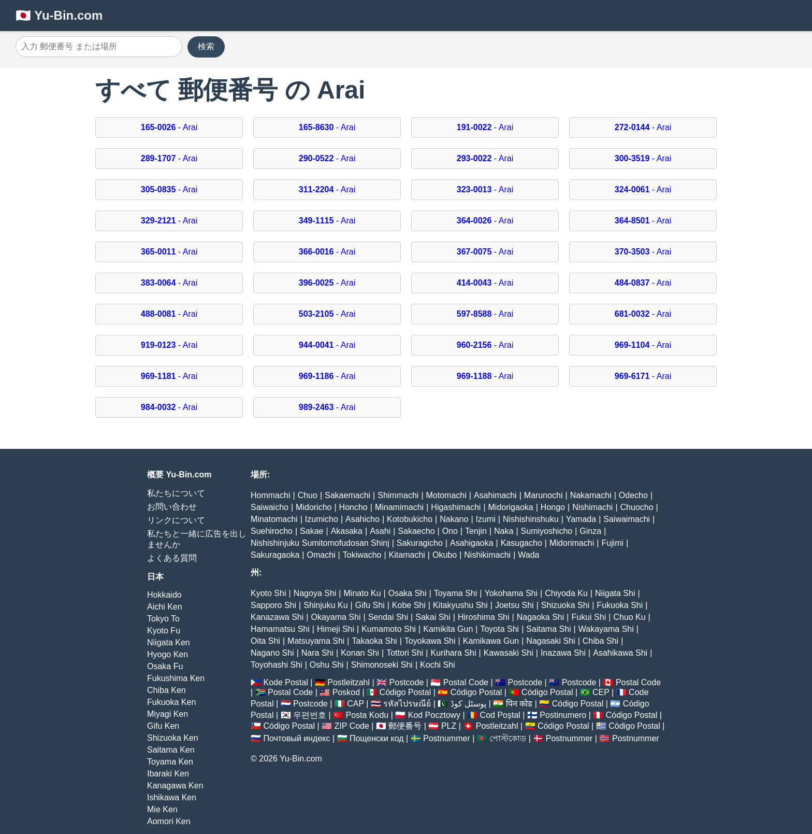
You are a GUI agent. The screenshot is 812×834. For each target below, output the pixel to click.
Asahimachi (495, 495)
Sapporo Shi (273, 605)
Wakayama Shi (606, 629)
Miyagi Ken (167, 714)
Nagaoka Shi (540, 617)
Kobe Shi (409, 605)
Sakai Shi (433, 617)
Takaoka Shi (374, 641)
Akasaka (347, 531)
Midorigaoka (510, 507)
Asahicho (362, 519)
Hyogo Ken (167, 654)
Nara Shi (317, 652)
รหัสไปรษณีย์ (407, 703)
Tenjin (476, 531)
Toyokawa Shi (430, 641)
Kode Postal (285, 682)
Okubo (444, 554)
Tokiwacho (362, 554)
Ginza (590, 531)
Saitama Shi (548, 629)
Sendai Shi (388, 617)
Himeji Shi (335, 629)
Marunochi (543, 495)
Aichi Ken (164, 606)
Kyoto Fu (163, 630)
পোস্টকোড (507, 738)
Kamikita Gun (448, 629)
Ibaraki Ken (168, 773)
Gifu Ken (163, 726)
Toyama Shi (455, 593)
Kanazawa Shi (277, 617)
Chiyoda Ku (566, 593)
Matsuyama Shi (315, 641)
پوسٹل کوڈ (468, 703)
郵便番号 (405, 726)
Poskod (346, 692)
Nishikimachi (487, 554)
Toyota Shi (499, 629)
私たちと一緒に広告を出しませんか (197, 539)
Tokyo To (163, 618)
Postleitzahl (348, 682)
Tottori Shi (404, 652)
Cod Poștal (500, 715)
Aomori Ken (169, 821)
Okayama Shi (335, 617)
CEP (601, 692)
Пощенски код (377, 738)
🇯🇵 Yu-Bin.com (59, 15)
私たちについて (176, 493)
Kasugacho (521, 543)
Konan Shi (360, 652)
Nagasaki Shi (550, 641)
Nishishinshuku (531, 519)
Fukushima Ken (176, 678)
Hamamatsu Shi (280, 629)
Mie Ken (162, 809)
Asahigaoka (472, 543)
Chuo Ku (629, 617)
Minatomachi (274, 519)
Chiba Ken (166, 690)
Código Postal (405, 692)
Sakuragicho (420, 543)
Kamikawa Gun (491, 641)
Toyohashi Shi (276, 664)
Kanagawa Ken (175, 785)
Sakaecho (416, 531)
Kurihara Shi (453, 652)
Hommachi (270, 495)
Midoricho (313, 507)
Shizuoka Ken (172, 737)
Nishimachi (592, 507)
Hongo (553, 507)
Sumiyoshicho (547, 531)
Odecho (633, 495)
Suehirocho (272, 531)
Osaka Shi (407, 593)
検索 (206, 46)
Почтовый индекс (296, 738)
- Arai (169, 127)
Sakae (311, 531)
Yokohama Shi (511, 593)
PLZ (448, 726)
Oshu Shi (327, 664)
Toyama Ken (170, 761)
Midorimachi (571, 543)
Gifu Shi (370, 605)
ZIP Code (352, 726)
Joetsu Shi (514, 605)
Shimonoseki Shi (382, 664)
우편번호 (309, 715)
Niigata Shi (615, 593)
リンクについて (176, 520)
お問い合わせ (172, 506)
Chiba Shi (600, 641)
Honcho (353, 507)
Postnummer (446, 738)
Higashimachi (456, 507)
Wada (528, 554)
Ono (450, 531)
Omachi (321, 554)
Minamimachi (399, 507)
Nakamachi (591, 495)
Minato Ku (362, 593)
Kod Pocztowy (434, 715)
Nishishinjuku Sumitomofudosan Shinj (320, 543)
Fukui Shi (588, 617)
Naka (503, 531)
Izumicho (321, 519)
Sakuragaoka (275, 554)
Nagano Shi (272, 652)
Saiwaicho (269, 507)
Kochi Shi (437, 664)
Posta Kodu (366, 715)
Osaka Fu (165, 666)
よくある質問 (172, 558)
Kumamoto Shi (388, 629)
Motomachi (446, 495)
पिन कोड (519, 703)
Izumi (486, 519)
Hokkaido (164, 594)
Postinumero (563, 715)
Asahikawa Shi (620, 652)
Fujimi (612, 543)
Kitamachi (407, 554)
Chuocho (637, 507)
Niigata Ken (168, 642)
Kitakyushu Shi (460, 605)
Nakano (454, 519)
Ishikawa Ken (171, 797)
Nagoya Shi (315, 593)
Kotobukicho (409, 519)
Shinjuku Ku (325, 605)
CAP (355, 703)
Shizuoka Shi (565, 605)
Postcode (406, 682)
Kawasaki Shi (508, 652)
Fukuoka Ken (171, 702)
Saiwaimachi (626, 519)
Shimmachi (398, 495)
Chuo (307, 495)
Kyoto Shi (268, 593)
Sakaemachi (347, 495)
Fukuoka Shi (620, 605)
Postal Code (465, 682)
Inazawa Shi (563, 652)
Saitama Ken (171, 749)
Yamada (581, 519)
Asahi (380, 531)
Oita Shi (265, 641)
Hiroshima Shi (484, 617)
